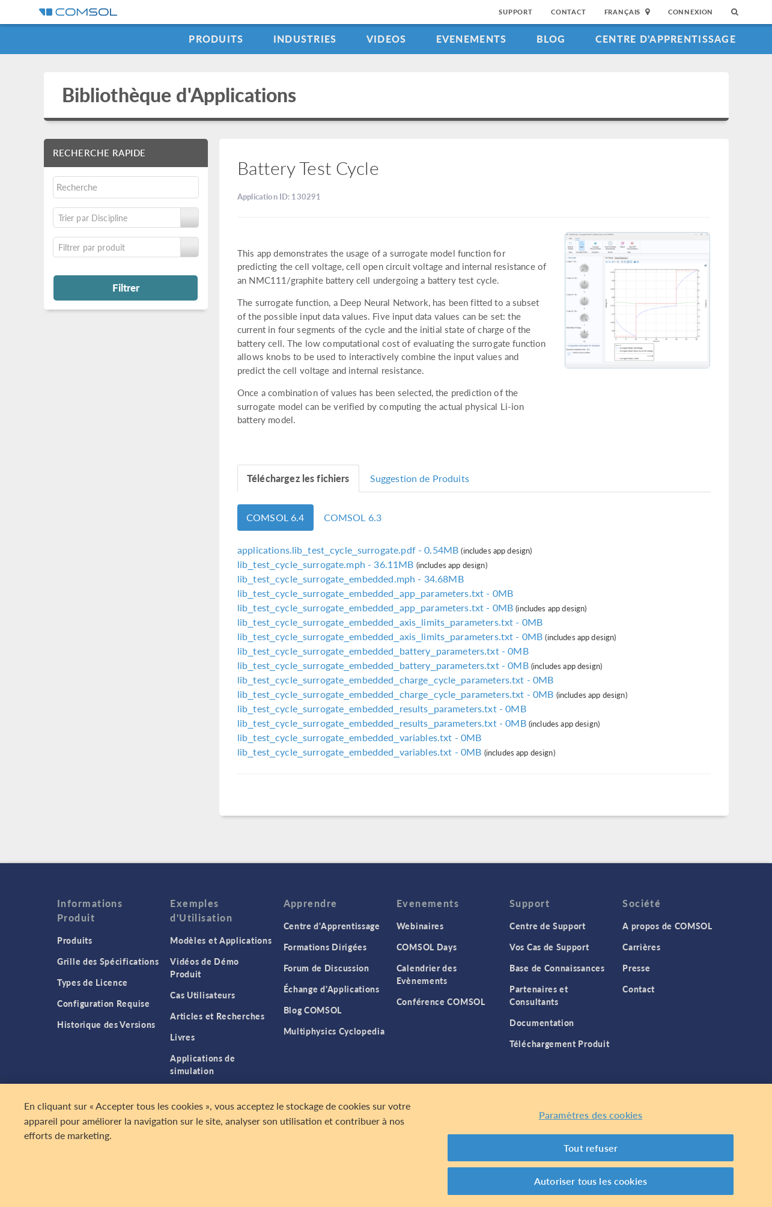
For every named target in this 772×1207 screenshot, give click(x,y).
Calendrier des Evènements (427, 974)
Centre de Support (547, 926)
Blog (551, 39)
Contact (568, 11)
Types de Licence (92, 982)
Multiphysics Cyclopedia (334, 1031)
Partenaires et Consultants (538, 995)
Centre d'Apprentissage (665, 39)
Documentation (541, 1022)
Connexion (690, 11)
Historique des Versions (106, 1024)
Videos (386, 39)
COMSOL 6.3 (353, 517)
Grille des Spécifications (108, 961)
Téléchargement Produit (559, 1043)
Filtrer (125, 287)
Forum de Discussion (326, 968)
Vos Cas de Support (549, 947)
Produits (216, 39)
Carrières (641, 947)
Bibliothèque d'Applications (179, 94)
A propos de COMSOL (667, 926)
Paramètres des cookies (591, 1115)
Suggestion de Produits (419, 478)
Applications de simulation (203, 1064)
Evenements (471, 39)
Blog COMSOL (313, 1010)
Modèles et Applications (221, 940)
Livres (182, 1037)
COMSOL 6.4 (275, 517)
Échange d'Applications (332, 989)
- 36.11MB (326, 564)
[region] (386, 1145)
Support (516, 11)
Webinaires (420, 926)
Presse (636, 968)
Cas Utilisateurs (202, 995)
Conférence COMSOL (441, 1001)
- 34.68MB (350, 578)
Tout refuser (591, 1148)
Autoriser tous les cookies (590, 1181)
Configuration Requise (103, 1003)
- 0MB (375, 593)
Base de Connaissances (557, 968)
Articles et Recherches (217, 1016)
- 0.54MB (349, 550)
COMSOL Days (427, 947)
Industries (305, 39)
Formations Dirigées (325, 947)
